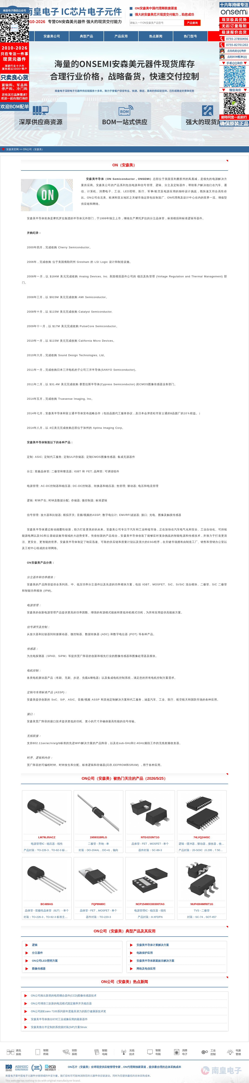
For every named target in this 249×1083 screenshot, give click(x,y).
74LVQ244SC (202, 837)
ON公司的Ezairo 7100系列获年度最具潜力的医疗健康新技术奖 (68, 1011)
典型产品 (86, 36)
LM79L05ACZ (46, 837)
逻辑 (34, 945)
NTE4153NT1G (150, 837)
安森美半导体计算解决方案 (153, 945)
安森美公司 (52, 36)
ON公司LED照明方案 (45, 960)
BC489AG (47, 904)
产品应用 (121, 36)
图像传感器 (38, 968)
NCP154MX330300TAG (150, 904)
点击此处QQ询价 (236, 50)
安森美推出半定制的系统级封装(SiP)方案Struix (59, 1027)
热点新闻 (155, 36)
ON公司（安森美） (33, 149)
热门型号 (190, 36)
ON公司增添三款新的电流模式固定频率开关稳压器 (61, 1003)
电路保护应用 (145, 952)
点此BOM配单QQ (237, 56)
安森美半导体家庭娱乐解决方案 (155, 960)
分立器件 (37, 952)
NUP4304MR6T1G (201, 904)
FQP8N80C (98, 904)
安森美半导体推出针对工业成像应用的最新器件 (59, 1019)
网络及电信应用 (146, 968)
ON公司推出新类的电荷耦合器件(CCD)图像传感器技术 (63, 995)
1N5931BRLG (98, 837)
